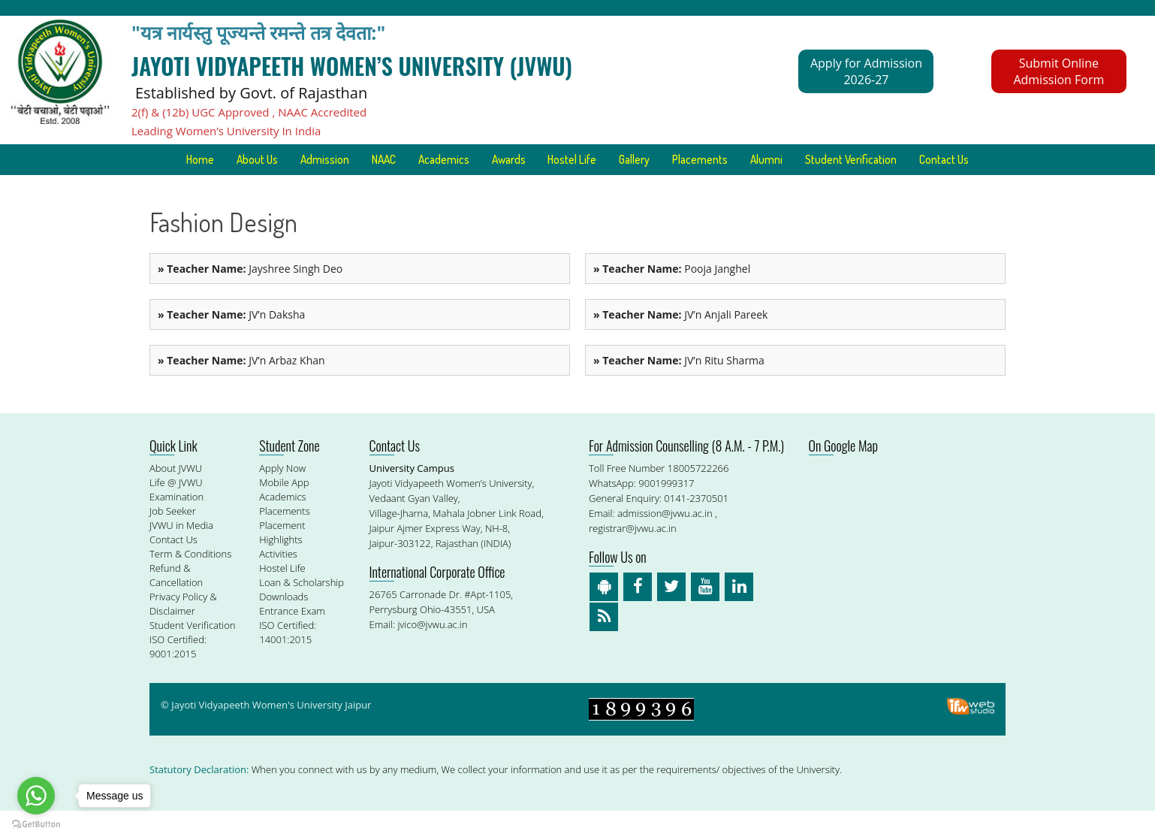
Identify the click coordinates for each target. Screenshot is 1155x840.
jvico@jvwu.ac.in (432, 653)
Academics (474, 159)
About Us (272, 159)
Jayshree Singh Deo (250, 298)
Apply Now (282, 497)
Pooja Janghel (671, 298)
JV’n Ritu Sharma (678, 389)
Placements (752, 159)
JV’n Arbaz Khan (241, 389)
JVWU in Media (181, 554)
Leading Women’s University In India (226, 130)
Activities (278, 583)
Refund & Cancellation (176, 604)
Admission (344, 159)
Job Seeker (172, 540)
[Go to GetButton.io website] (36, 824)
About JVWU (175, 497)
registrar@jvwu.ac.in (633, 557)
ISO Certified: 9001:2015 (178, 676)
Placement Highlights (282, 562)
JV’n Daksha (231, 344)
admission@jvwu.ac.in (665, 542)
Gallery (681, 159)
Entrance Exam (292, 640)
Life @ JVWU (176, 511)
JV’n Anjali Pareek (680, 344)
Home (210, 159)
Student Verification (913, 159)
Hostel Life (614, 159)
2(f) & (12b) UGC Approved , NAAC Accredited (248, 111)
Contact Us (577, 189)
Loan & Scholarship (301, 611)
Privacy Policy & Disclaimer (183, 633)
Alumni (823, 159)
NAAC (409, 159)
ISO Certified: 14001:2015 (287, 661)
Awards (545, 159)
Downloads (283, 626)
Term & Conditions (190, 583)
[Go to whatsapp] (36, 795)
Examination (176, 526)
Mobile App (284, 511)
